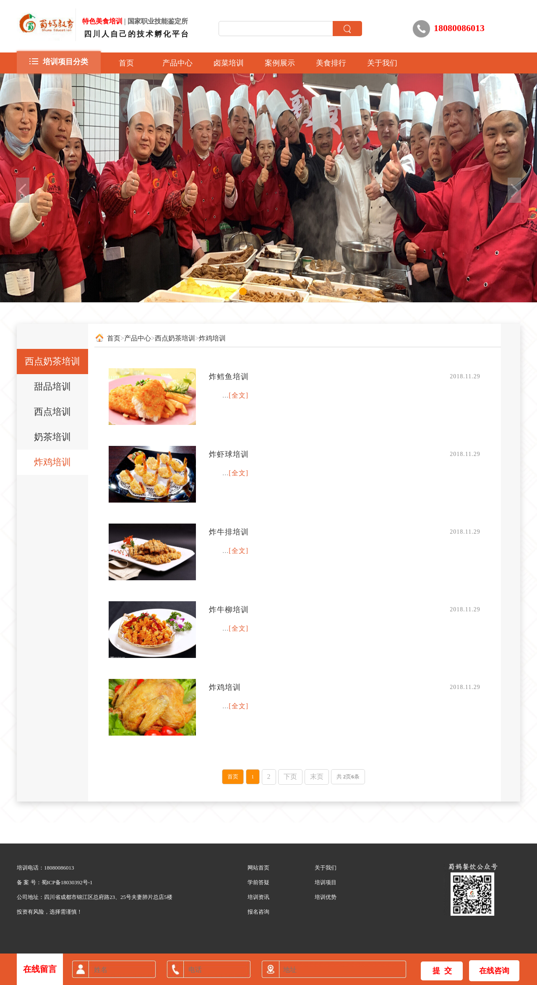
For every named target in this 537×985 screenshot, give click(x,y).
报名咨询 (258, 912)
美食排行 (331, 63)
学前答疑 (258, 882)
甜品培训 (52, 386)
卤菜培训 (229, 63)
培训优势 (325, 897)
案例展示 (280, 63)
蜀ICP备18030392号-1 (67, 882)
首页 (126, 63)
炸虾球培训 (229, 454)
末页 (316, 776)
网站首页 (258, 867)
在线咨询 (494, 971)
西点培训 (52, 411)
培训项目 (325, 882)
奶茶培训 (52, 437)
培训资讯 (258, 897)
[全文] (238, 395)
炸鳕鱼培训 (229, 376)
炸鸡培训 (52, 462)
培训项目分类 (58, 61)
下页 (290, 776)
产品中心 (177, 63)
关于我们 (382, 63)
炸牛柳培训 (229, 609)
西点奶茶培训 (52, 361)
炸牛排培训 (229, 532)
